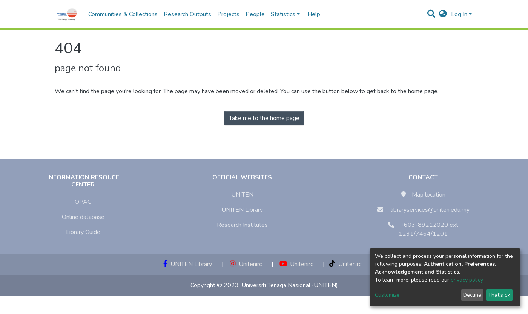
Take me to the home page (264, 118)
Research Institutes (242, 225)
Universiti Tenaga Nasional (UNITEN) (289, 285)
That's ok (499, 295)
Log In (459, 14)
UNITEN (242, 195)
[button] (443, 14)
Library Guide (83, 232)
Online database (83, 217)
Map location (428, 195)
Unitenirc (246, 264)
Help (311, 14)
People (255, 14)
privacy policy (467, 279)
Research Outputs (187, 14)
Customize (387, 295)
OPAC (83, 202)
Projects (228, 14)
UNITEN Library (242, 210)
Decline (472, 295)
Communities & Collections (123, 14)
